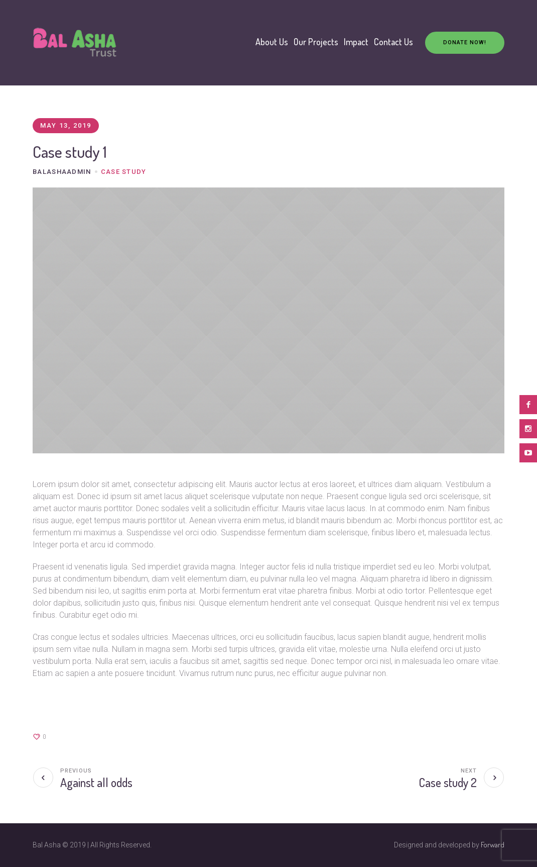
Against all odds (96, 782)
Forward (492, 844)
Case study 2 (448, 782)
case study (124, 171)
